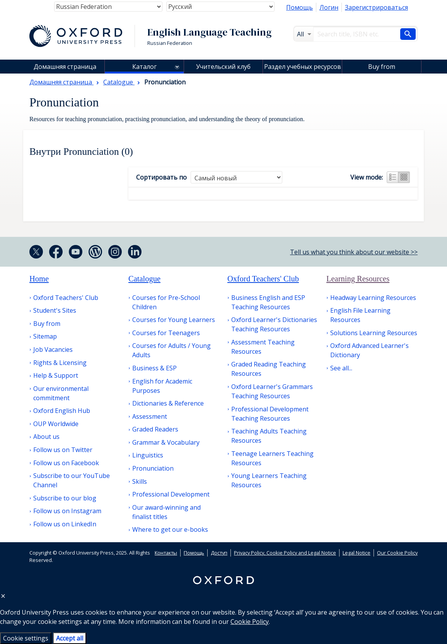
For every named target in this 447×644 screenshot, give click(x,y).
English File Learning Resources (360, 315)
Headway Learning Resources (373, 297)
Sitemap (45, 336)
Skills (139, 481)
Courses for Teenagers (166, 333)
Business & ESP (154, 368)
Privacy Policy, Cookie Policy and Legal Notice (285, 552)
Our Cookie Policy (397, 552)
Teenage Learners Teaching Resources (272, 458)
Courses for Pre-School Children (166, 302)
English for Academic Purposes (162, 386)
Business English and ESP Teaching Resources (268, 302)
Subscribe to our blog (64, 498)
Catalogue (144, 278)
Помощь (299, 7)
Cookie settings (25, 638)
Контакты (166, 552)
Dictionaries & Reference (168, 403)
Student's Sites (54, 310)
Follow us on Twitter (62, 449)
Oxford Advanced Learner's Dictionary (369, 350)
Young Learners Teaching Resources (269, 480)
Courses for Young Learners (173, 319)
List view (392, 177)
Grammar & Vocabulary (166, 442)
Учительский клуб (223, 66)
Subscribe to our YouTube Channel (71, 480)
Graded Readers (155, 429)
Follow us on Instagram (67, 511)
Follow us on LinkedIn (64, 524)
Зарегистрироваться (376, 7)
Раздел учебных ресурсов (302, 66)
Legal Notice (356, 552)
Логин (328, 7)
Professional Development (171, 494)
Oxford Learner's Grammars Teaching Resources (272, 391)
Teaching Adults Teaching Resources (269, 436)
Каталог (144, 66)
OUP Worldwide (55, 424)
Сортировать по (161, 177)
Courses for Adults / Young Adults (171, 350)
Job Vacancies (53, 349)
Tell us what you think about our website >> (354, 252)
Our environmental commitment (61, 393)
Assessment (149, 416)
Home (39, 278)
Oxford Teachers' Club (65, 297)
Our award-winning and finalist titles (166, 512)
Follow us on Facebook (66, 463)
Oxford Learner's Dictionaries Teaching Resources (274, 324)
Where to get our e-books (170, 529)
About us (46, 436)
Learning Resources (357, 278)
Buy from (381, 66)
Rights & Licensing (60, 362)
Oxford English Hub (61, 410)
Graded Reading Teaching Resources (268, 369)
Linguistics (147, 455)
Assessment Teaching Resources (263, 347)
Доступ (219, 552)
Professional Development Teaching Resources (270, 414)
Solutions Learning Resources (373, 333)
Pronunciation (153, 468)
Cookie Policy (249, 621)
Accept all (69, 638)
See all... (341, 368)
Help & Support (55, 375)
